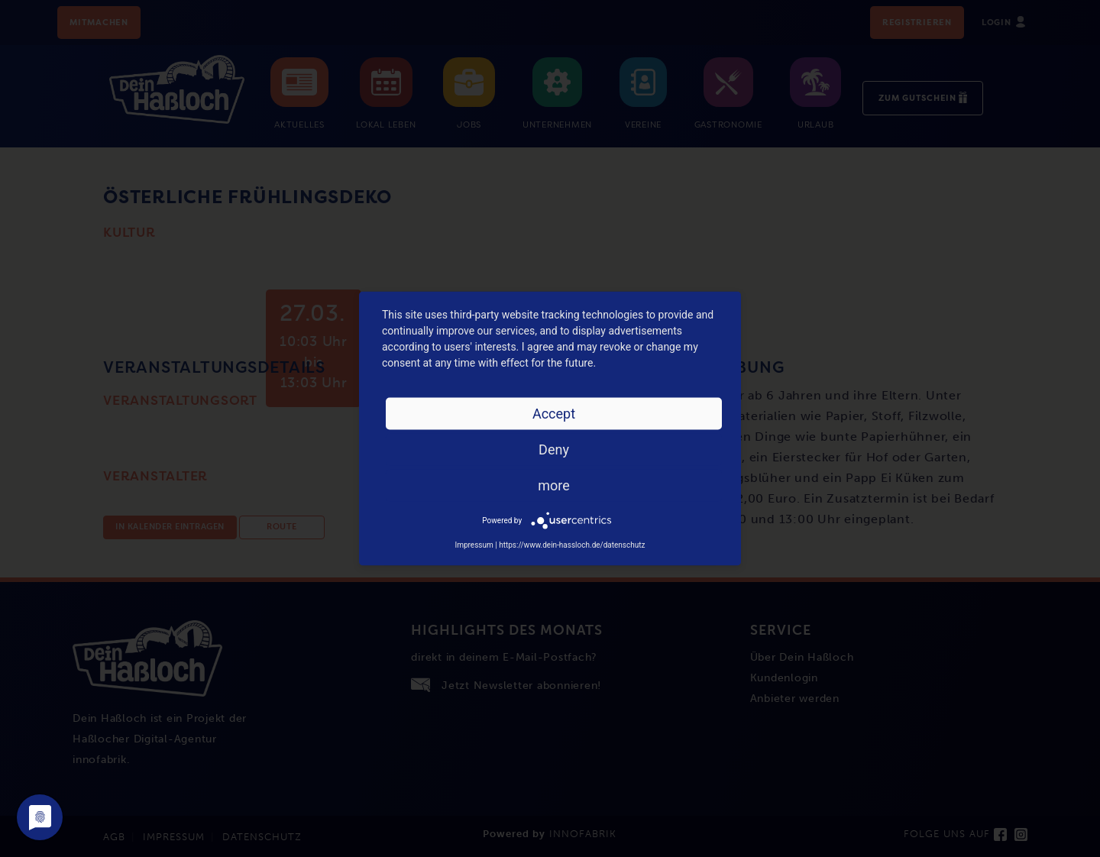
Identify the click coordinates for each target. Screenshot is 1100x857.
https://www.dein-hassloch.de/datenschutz (572, 545)
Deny (554, 449)
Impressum (474, 545)
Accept (553, 414)
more (554, 485)
